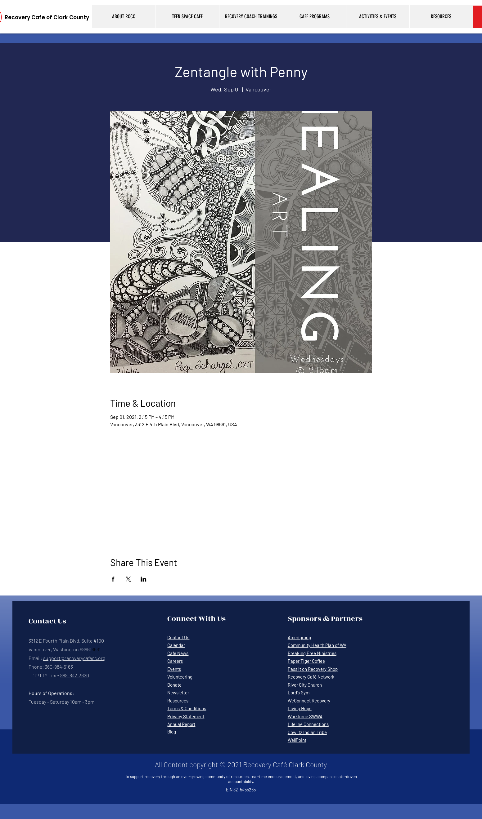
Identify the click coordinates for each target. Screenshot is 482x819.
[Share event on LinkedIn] (143, 579)
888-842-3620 (74, 675)
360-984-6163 (59, 667)
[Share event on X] (128, 579)
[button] (123, 16)
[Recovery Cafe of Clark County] (47, 17)
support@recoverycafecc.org (74, 658)
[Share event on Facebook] (113, 579)
